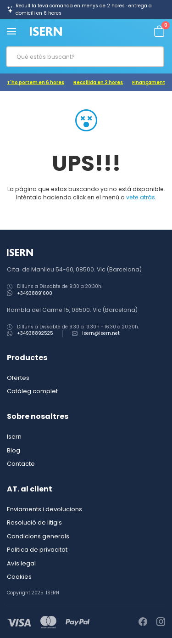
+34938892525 (35, 333)
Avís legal (21, 563)
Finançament (148, 82)
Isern (14, 436)
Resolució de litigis (34, 522)
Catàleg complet (32, 391)
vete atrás (140, 197)
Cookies (19, 576)
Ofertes (18, 377)
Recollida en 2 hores (98, 82)
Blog (13, 450)
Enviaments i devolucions (44, 509)
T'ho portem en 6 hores (35, 82)
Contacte (21, 463)
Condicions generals (38, 536)
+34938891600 (34, 293)
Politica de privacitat (37, 549)
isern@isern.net (101, 333)
